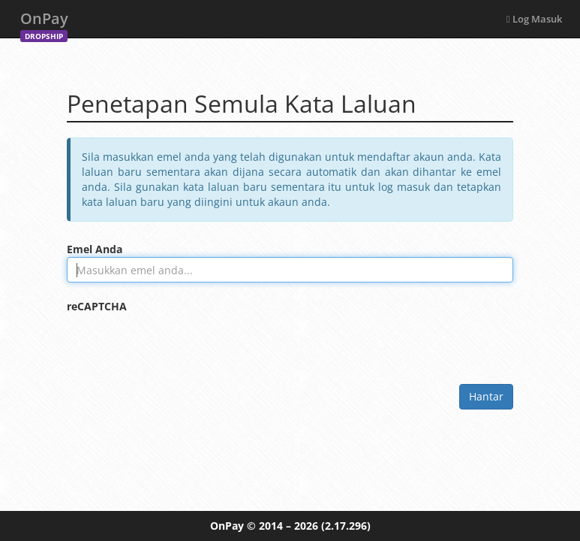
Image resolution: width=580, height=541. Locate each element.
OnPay (44, 23)
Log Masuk (534, 19)
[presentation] (181, 343)
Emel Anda (94, 249)
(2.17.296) (346, 525)
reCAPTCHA (97, 306)
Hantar (486, 396)
